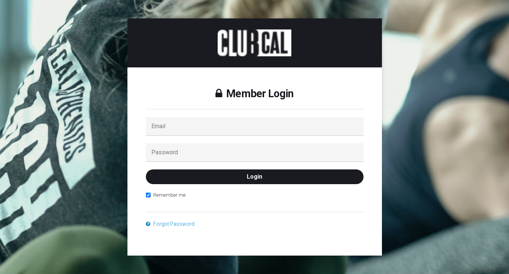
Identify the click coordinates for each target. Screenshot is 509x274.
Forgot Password (170, 224)
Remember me (166, 195)
